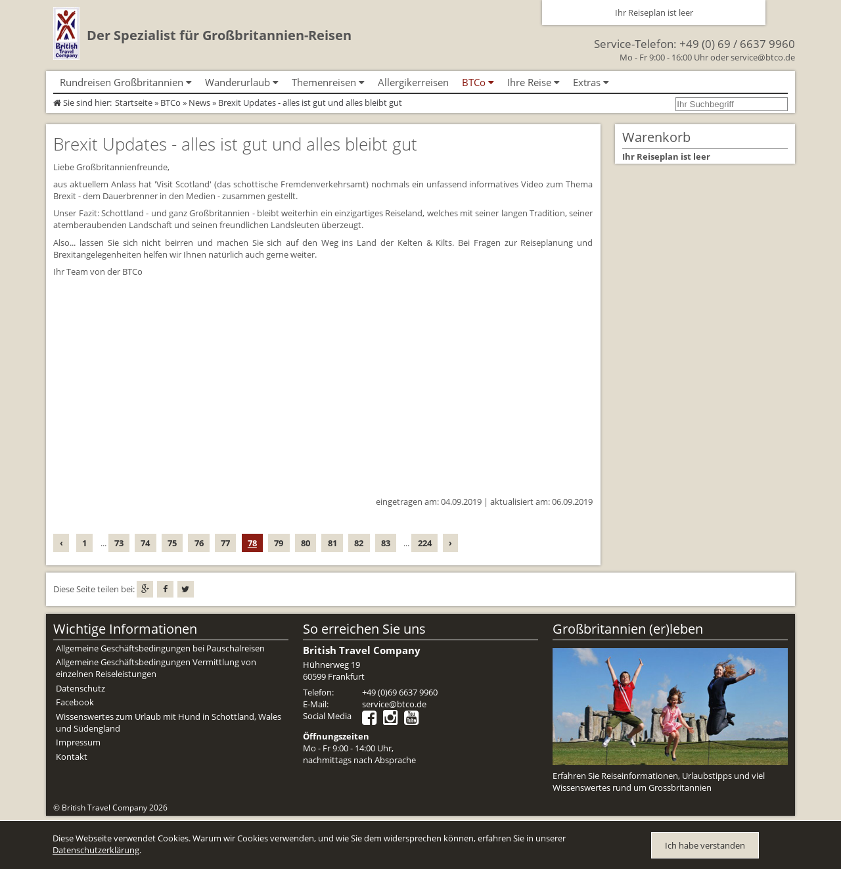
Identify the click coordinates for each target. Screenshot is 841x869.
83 (385, 543)
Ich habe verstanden (705, 845)
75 (172, 543)
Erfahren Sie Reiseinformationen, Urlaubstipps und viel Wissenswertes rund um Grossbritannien (659, 781)
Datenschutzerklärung (96, 850)
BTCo (170, 102)
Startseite (133, 102)
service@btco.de (763, 57)
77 (225, 543)
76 (199, 543)
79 (278, 543)
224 (425, 543)
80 (305, 543)
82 (358, 543)
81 (332, 543)
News (199, 102)
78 (252, 543)
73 (119, 543)
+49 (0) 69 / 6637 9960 (737, 43)
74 (145, 543)
